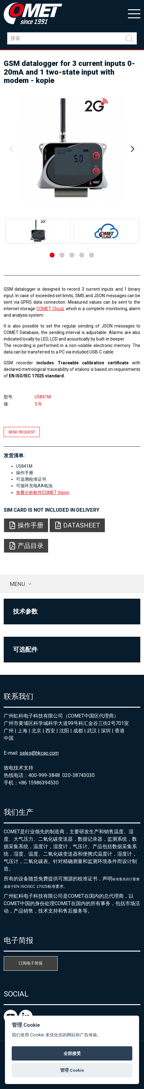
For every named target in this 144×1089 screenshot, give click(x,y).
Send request (21, 432)
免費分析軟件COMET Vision (42, 492)
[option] (72, 149)
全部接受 (72, 1053)
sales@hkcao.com (39, 753)
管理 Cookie (72, 1070)
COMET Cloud (50, 308)
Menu (17, 584)
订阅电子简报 (31, 963)
